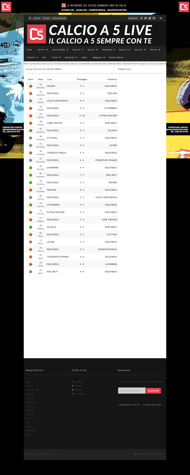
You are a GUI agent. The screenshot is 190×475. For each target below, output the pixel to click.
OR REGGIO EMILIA (56, 152)
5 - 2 (82, 212)
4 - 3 (82, 123)
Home (29, 50)
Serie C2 (139, 50)
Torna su (57, 454)
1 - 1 (82, 197)
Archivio (46, 18)
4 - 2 (82, 152)
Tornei (55, 57)
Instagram (78, 394)
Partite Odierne (116, 57)
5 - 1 (82, 182)
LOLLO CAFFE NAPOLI (57, 100)
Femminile (107, 50)
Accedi (37, 18)
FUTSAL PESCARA (108, 115)
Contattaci (47, 454)
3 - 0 (82, 256)
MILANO (51, 86)
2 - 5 (82, 93)
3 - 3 (82, 145)
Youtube (77, 390)
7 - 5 (82, 175)
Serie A (41, 50)
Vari (44, 57)
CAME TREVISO (54, 123)
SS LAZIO (112, 130)
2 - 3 (82, 108)
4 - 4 (82, 100)
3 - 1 (82, 86)
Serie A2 (76, 50)
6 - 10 (82, 115)
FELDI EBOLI (111, 86)
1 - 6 (82, 219)
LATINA (113, 145)
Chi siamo (37, 454)
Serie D (153, 50)
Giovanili (31, 57)
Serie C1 (123, 50)
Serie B (91, 50)
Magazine (97, 57)
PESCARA (112, 93)
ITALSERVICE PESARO (106, 160)
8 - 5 (82, 130)
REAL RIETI (111, 175)
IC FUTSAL (52, 138)
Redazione (133, 18)
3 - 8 (82, 264)
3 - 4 (82, 167)
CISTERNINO (110, 108)
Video (84, 57)
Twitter (77, 386)
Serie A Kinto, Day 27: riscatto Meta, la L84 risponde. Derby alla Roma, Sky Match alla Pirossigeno (100, 63)
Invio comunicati (59, 18)
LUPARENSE (52, 167)
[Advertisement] (141, 192)
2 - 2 (82, 138)
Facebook (77, 382)
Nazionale (69, 57)
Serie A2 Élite (58, 50)
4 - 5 (82, 204)
